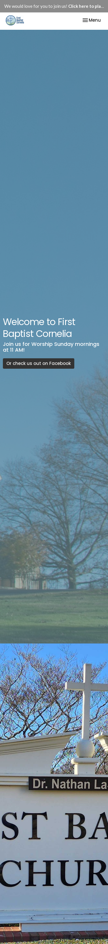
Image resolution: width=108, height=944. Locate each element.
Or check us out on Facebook (38, 363)
